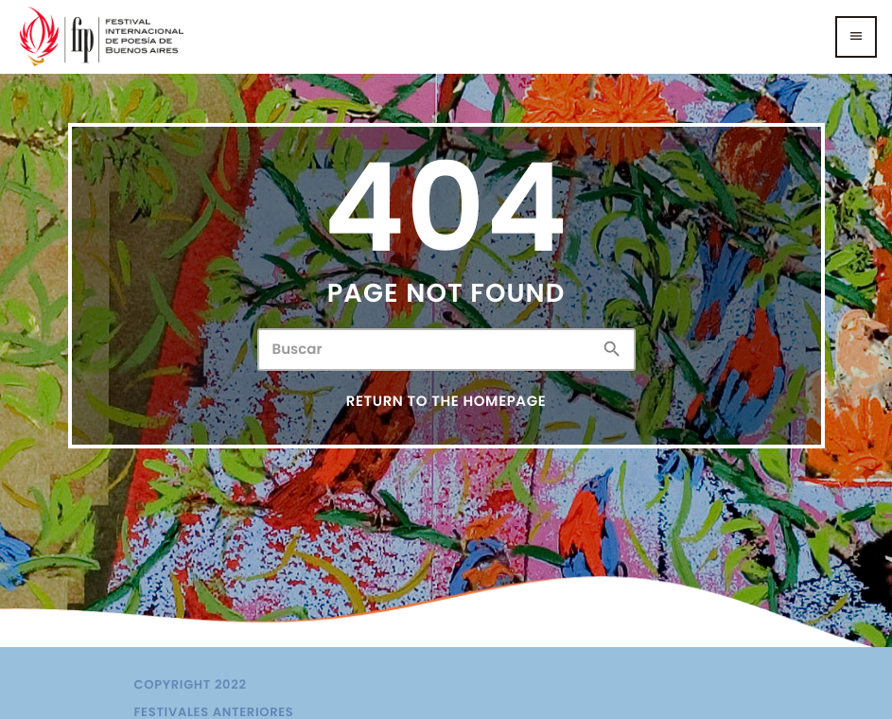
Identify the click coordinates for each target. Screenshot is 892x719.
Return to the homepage (446, 402)
